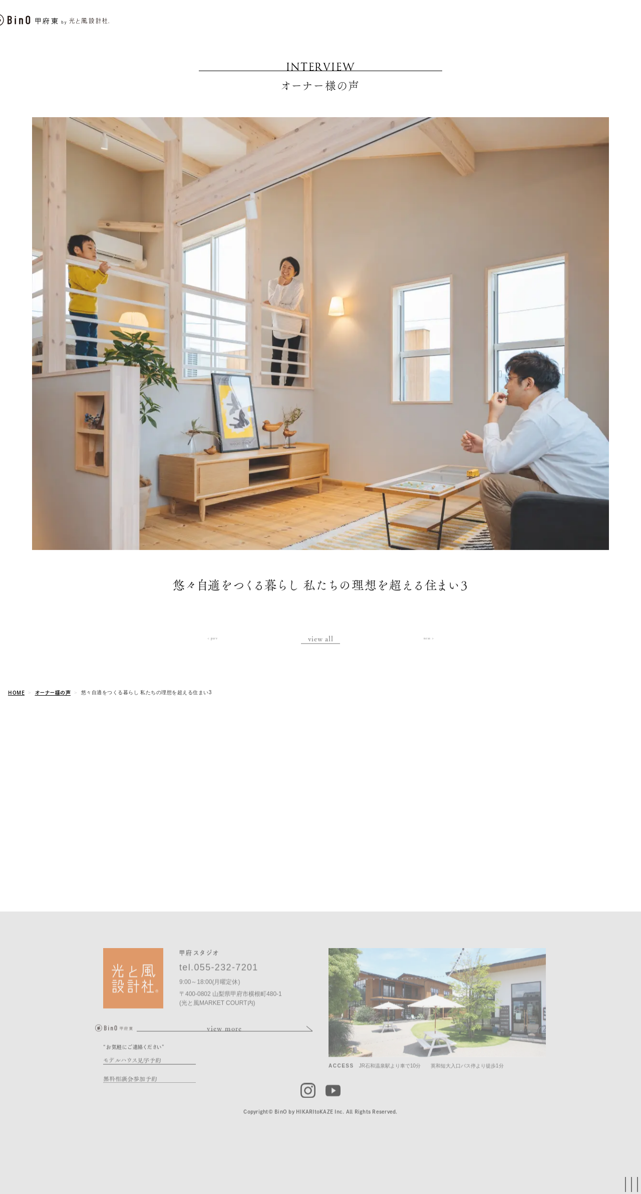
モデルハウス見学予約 (132, 1075)
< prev (212, 644)
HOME (16, 692)
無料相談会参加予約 (130, 1093)
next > (428, 644)
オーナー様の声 (53, 692)
